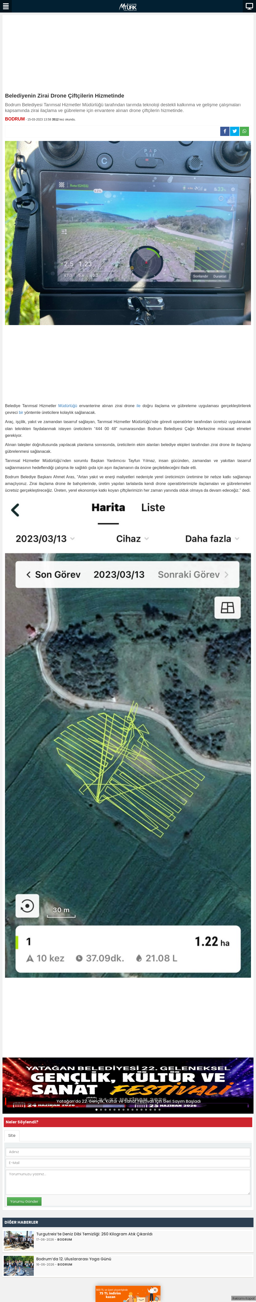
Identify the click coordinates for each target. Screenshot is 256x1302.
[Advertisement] (128, 55)
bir (21, 412)
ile (138, 406)
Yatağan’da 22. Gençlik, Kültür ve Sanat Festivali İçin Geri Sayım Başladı (128, 1101)
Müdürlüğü (67, 406)
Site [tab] (12, 1135)
